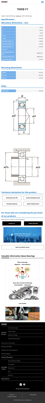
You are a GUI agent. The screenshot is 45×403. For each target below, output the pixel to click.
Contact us (12, 223)
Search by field (11, 331)
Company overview (11, 396)
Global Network (33, 223)
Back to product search (22, 247)
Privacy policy (33, 394)
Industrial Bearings (3, 333)
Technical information (7, 357)
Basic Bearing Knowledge (14, 361)
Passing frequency (11, 204)
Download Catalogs (12, 335)
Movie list (10, 375)
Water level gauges (5, 353)
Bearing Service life (12, 198)
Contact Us (12, 394)
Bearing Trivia (11, 368)
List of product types (13, 328)
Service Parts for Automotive (8, 343)
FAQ (9, 371)
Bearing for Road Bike (6, 346)
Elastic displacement (33, 204)
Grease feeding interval (33, 198)
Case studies (11, 364)
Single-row (18, 16)
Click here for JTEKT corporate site (22, 388)
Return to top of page (42, 323)
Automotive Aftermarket (14, 338)
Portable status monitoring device (9, 350)
